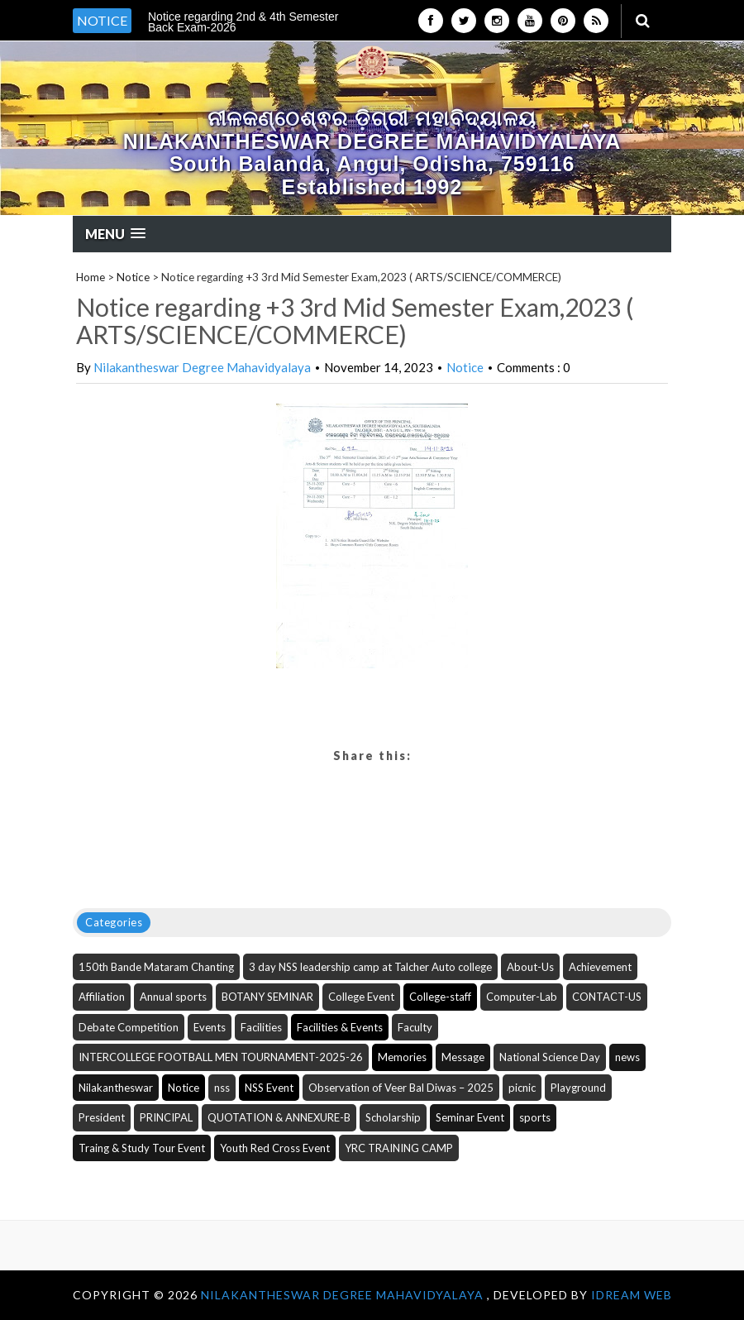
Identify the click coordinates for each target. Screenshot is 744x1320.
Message (462, 1057)
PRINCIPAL (166, 1117)
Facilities (261, 1027)
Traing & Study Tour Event (142, 1148)
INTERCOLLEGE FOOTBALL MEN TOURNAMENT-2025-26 (221, 1057)
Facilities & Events (340, 1027)
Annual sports (173, 996)
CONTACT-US (606, 996)
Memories (402, 1057)
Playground (578, 1087)
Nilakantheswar (116, 1087)
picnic (522, 1087)
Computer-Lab (521, 996)
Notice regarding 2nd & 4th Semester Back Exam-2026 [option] (243, 22)
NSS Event (269, 1087)
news (627, 1057)
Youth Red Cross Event (275, 1148)
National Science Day (549, 1057)
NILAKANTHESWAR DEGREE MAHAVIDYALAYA (344, 1295)
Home (90, 277)
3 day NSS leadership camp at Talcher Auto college (370, 966)
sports (535, 1117)
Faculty (415, 1027)
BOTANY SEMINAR (267, 996)
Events (209, 1027)
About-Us (530, 966)
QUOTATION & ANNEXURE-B (279, 1117)
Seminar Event (470, 1117)
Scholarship (393, 1117)
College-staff (440, 996)
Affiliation (102, 996)
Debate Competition (129, 1027)
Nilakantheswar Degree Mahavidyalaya (202, 367)
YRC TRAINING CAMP (399, 1148)
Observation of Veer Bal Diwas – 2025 (401, 1087)
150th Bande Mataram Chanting (156, 966)
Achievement (600, 966)
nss (222, 1087)
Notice (133, 277)
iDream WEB (631, 1295)
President (102, 1117)
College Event (361, 996)
